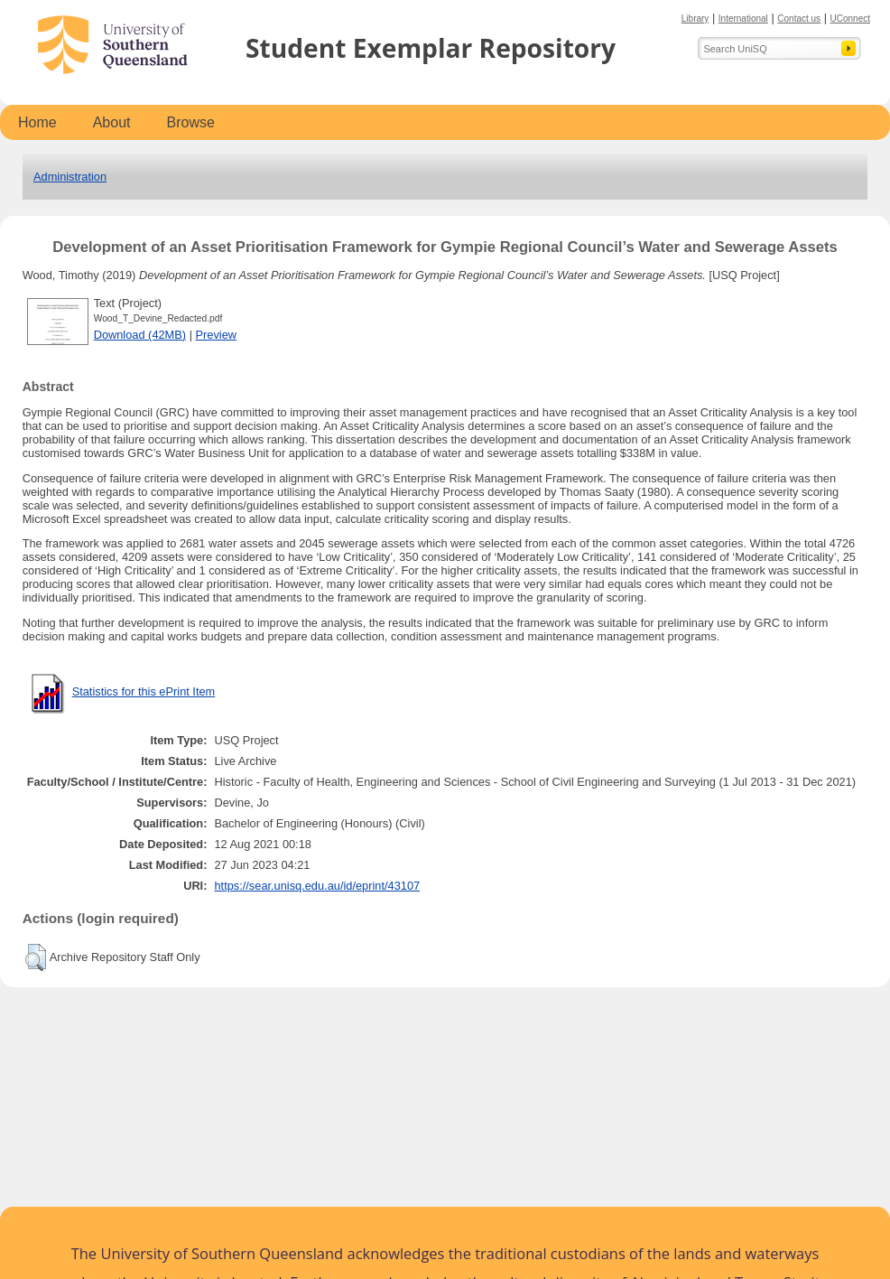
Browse (191, 122)
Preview (216, 334)
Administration (70, 176)
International (743, 18)
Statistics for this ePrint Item (144, 691)
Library (695, 18)
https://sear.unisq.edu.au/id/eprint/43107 (317, 885)
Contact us (798, 18)
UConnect (850, 18)
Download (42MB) (140, 334)
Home (37, 122)
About (112, 122)
